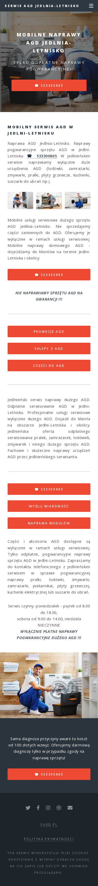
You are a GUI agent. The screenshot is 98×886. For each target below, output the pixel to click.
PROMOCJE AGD (49, 331)
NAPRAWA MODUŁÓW (49, 523)
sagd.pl (48, 824)
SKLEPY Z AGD (49, 348)
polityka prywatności (49, 839)
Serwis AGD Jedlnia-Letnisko (42, 6)
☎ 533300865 (48, 85)
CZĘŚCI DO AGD (49, 365)
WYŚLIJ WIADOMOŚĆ (49, 506)
